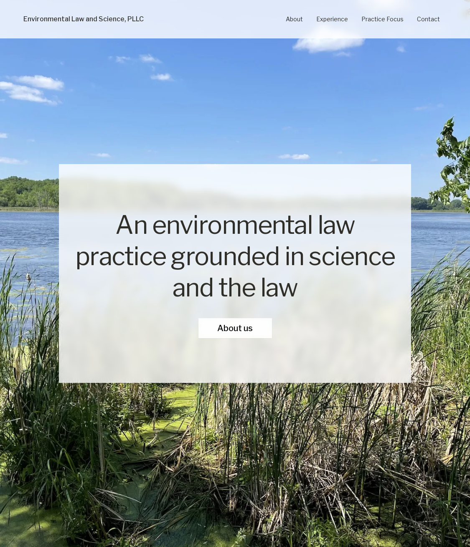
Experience (332, 19)
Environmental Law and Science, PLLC (83, 19)
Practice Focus (382, 19)
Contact (428, 19)
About (294, 19)
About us (235, 328)
